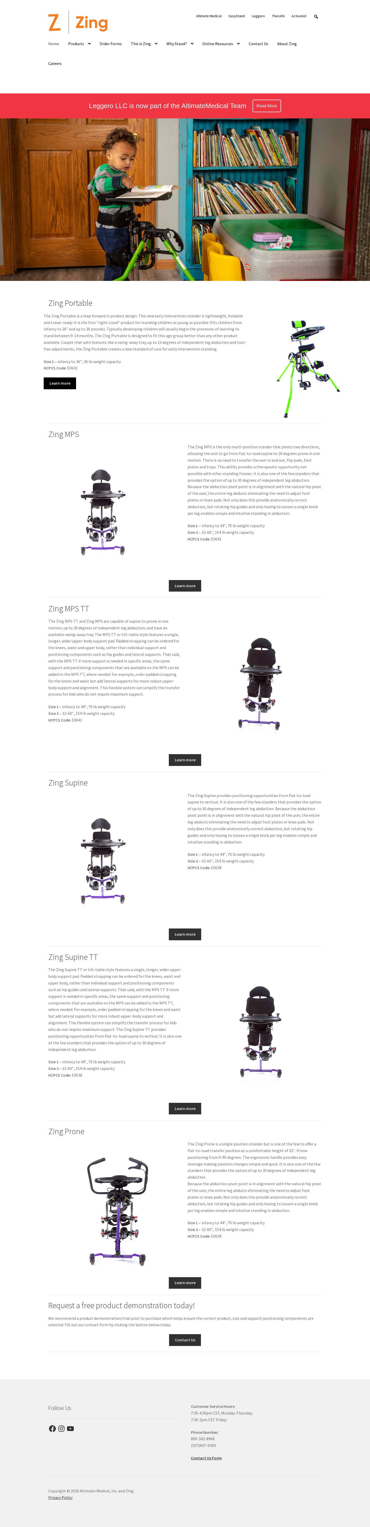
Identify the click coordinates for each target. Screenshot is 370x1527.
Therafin (278, 16)
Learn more (60, 383)
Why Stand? (176, 43)
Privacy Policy (60, 1497)
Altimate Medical (208, 16)
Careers (55, 63)
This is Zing (141, 43)
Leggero (258, 16)
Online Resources (217, 43)
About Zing (287, 43)
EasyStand (237, 16)
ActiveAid (299, 16)
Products (76, 43)
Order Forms (111, 43)
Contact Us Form (206, 1457)
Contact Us (258, 43)
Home (53, 43)
